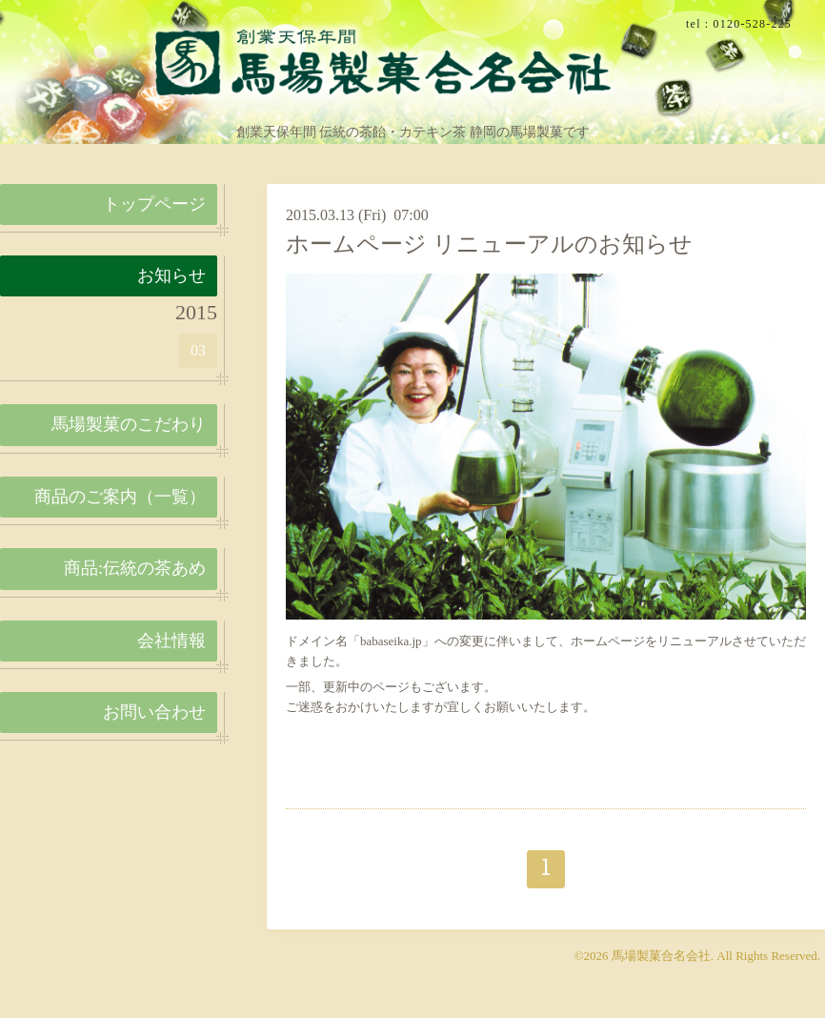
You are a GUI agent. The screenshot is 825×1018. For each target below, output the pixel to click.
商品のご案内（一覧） (120, 496)
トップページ (154, 204)
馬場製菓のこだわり (128, 424)
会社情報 (171, 640)
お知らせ (171, 275)
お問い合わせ (154, 712)
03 (198, 350)
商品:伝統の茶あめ (135, 568)
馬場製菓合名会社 (661, 955)
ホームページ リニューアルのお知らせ (489, 244)
